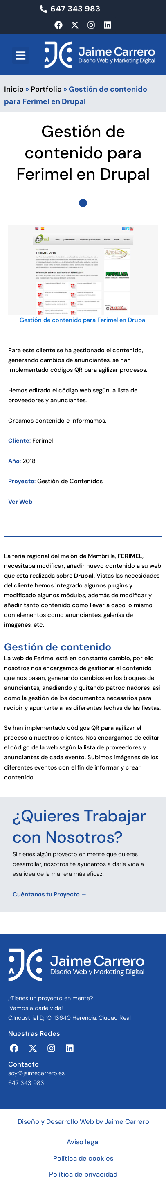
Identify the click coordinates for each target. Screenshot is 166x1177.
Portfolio (46, 89)
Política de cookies (83, 1158)
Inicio (14, 89)
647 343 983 (26, 1083)
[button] (20, 55)
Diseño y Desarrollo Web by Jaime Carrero (83, 1121)
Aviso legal (83, 1142)
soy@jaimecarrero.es (36, 1073)
